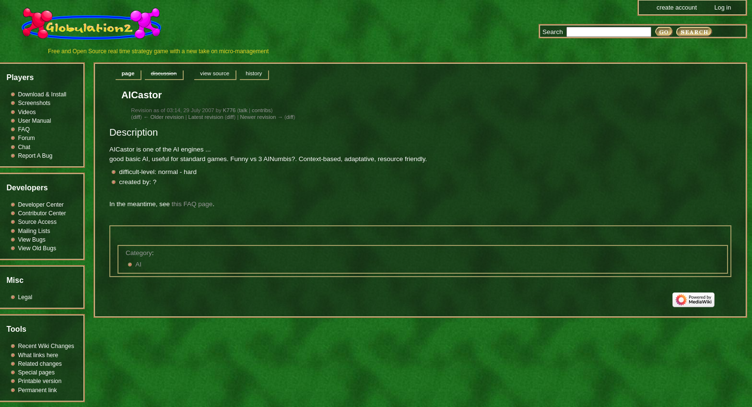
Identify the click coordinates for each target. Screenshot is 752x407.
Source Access (37, 222)
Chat (24, 147)
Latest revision (205, 117)
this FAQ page (192, 204)
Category (139, 252)
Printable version (40, 381)
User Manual (34, 120)
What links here (38, 355)
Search (552, 31)
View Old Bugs (37, 248)
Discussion (163, 73)
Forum (26, 138)
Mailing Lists (34, 231)
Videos (27, 112)
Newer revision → (261, 117)
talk (243, 110)
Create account (677, 7)
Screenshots (34, 103)
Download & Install (42, 94)
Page (128, 73)
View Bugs (32, 239)
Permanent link (37, 390)
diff (136, 117)
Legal (25, 297)
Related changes (40, 363)
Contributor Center (42, 213)
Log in (722, 7)
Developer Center (41, 204)
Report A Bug (35, 155)
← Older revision (163, 117)
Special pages (36, 372)
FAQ (24, 129)
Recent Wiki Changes (46, 346)
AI (138, 264)
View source (214, 73)
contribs (261, 110)
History (254, 73)
